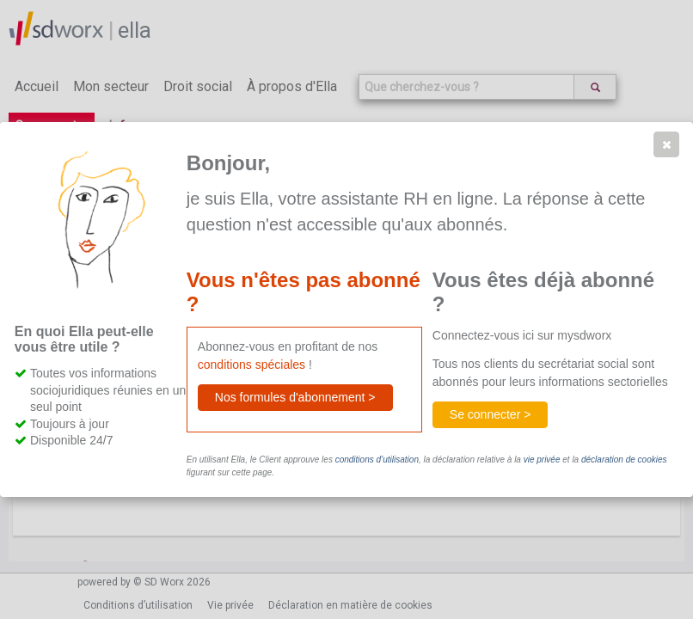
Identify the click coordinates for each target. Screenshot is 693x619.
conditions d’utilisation (377, 459)
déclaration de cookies (624, 459)
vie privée (542, 459)
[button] (666, 144)
